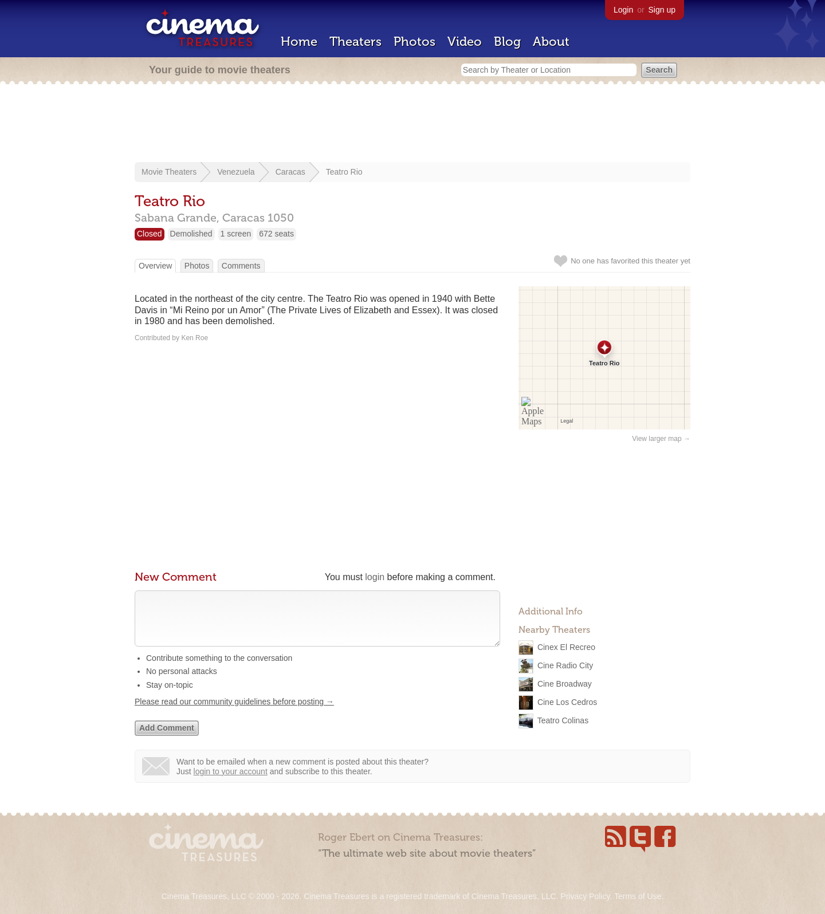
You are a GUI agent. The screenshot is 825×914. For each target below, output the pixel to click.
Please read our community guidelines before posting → (234, 713)
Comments (241, 265)
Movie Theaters (169, 171)
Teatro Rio (344, 171)
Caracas (290, 171)
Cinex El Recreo (566, 647)
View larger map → (661, 439)
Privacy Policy (585, 896)
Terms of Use (637, 896)
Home (299, 41)
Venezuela (235, 171)
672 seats (276, 233)
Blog (507, 41)
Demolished (191, 233)
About (551, 41)
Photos (414, 41)
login (374, 577)
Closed (149, 233)
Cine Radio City (565, 665)
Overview (155, 265)
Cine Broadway (564, 683)
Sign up (662, 9)
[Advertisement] (412, 124)
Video (464, 41)
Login (623, 9)
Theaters (355, 41)
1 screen (236, 233)
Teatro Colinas (563, 720)
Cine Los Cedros (567, 702)
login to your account (231, 782)
